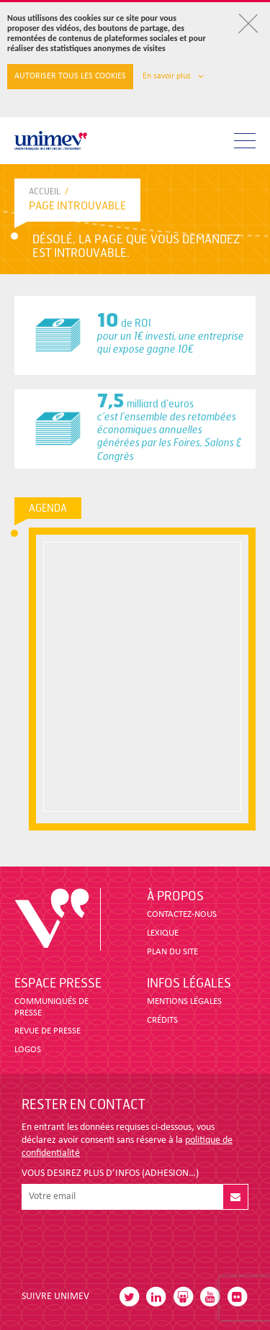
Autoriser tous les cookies (70, 76)
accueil (44, 191)
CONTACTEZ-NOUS (182, 914)
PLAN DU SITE (172, 951)
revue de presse (47, 1031)
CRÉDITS (162, 1020)
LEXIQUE (163, 933)
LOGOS (27, 1049)
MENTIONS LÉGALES (184, 1001)
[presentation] (131, 1244)
